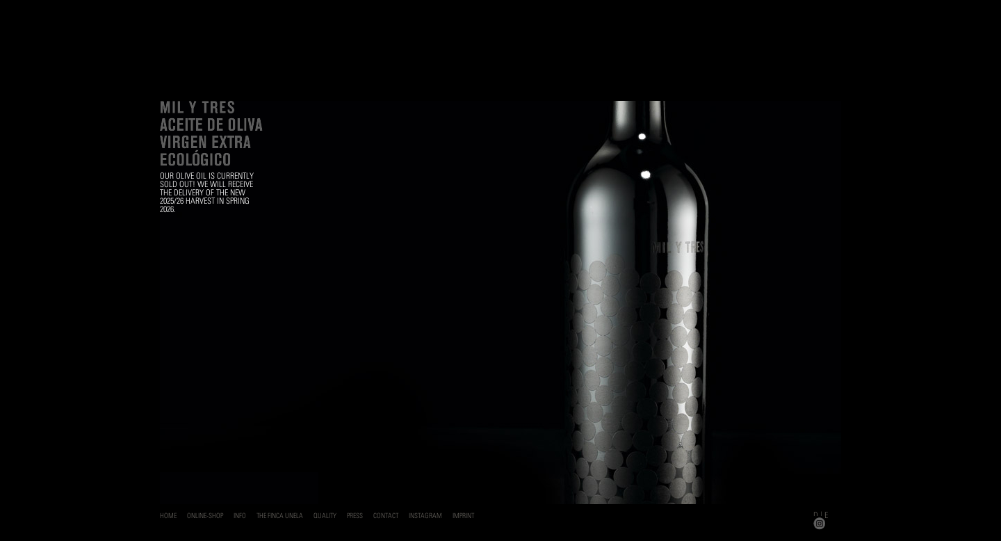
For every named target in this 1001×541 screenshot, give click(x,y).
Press (355, 515)
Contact (385, 515)
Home (168, 515)
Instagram (425, 515)
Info (240, 515)
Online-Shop (205, 515)
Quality (325, 515)
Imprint (463, 515)
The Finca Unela (280, 515)
